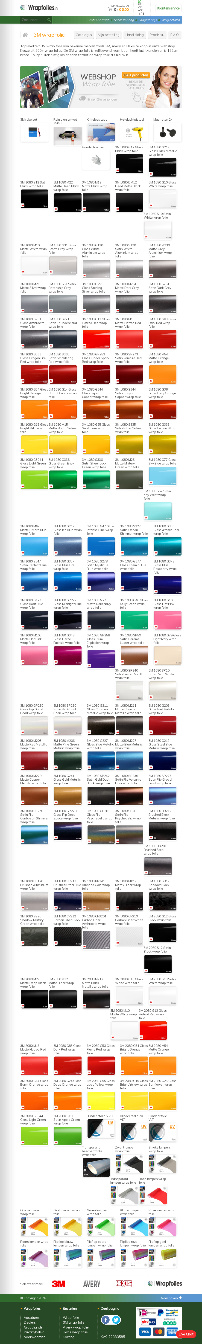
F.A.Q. (174, 35)
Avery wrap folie (76, 1327)
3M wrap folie (73, 1322)
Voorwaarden (34, 1337)
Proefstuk (157, 35)
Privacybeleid (34, 1332)
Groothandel (33, 1327)
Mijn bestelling (109, 35)
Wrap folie (71, 1317)
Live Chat (186, 1334)
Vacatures (32, 1317)
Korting (68, 1337)
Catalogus (84, 35)
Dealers (30, 1322)
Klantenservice (168, 8)
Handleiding (135, 35)
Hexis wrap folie (75, 1332)
